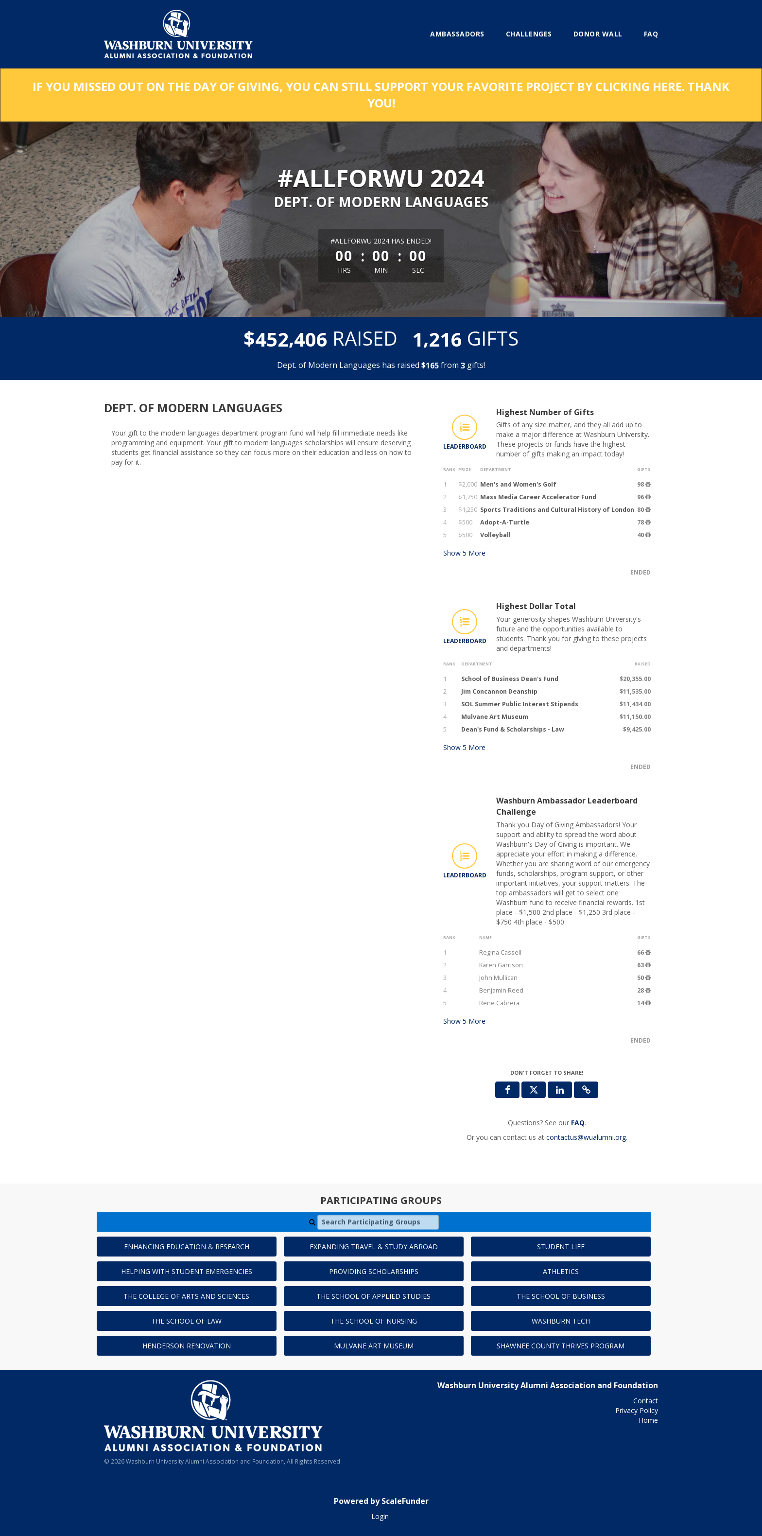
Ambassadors (457, 33)
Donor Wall (598, 33)
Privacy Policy (636, 1410)
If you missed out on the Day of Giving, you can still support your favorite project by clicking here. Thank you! (381, 94)
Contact (645, 1400)
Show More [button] (464, 553)
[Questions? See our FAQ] (578, 1122)
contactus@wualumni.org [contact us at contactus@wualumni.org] (586, 1137)
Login (380, 1516)
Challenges (529, 33)
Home (648, 1420)
